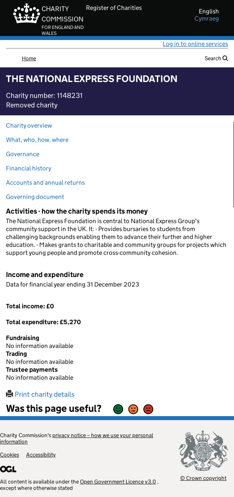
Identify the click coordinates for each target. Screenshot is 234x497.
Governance (22, 154)
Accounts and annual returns (45, 182)
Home (29, 58)
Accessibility (41, 454)
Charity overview (29, 125)
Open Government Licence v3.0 (118, 481)
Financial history (28, 168)
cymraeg (206, 18)
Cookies (9, 454)
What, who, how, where (37, 139)
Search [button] (216, 58)
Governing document (35, 197)
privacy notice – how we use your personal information (76, 438)
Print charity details (40, 394)
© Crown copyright (203, 477)
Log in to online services (195, 44)
